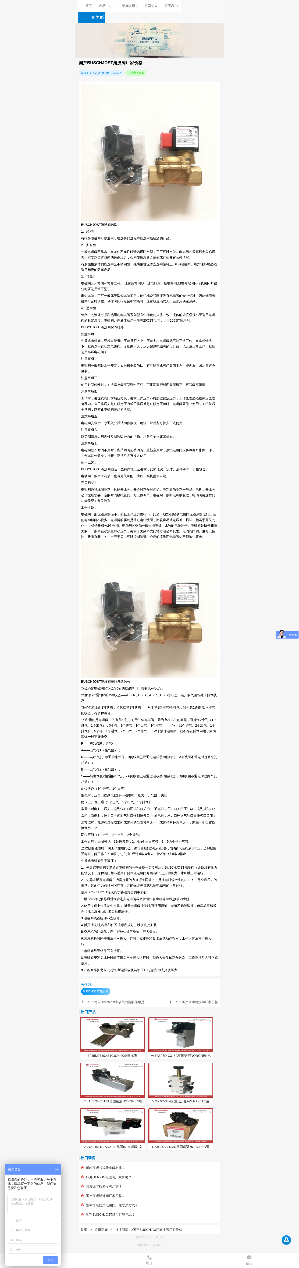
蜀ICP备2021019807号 (149, 1237)
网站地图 (143, 1245)
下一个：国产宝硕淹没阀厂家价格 (193, 1002)
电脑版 (157, 1245)
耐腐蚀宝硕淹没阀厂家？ (101, 1186)
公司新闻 (101, 1230)
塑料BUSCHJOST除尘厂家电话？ (108, 1214)
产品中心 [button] (107, 6)
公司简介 (151, 6)
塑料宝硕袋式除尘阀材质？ (103, 1168)
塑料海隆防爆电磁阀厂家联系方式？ (109, 1205)
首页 (88, 6)
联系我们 (171, 6)
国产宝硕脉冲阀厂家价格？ (103, 1196)
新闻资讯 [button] (130, 6)
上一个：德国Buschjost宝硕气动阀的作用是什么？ (117, 1002)
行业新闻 (121, 1230)
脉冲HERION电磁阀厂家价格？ (106, 1177)
